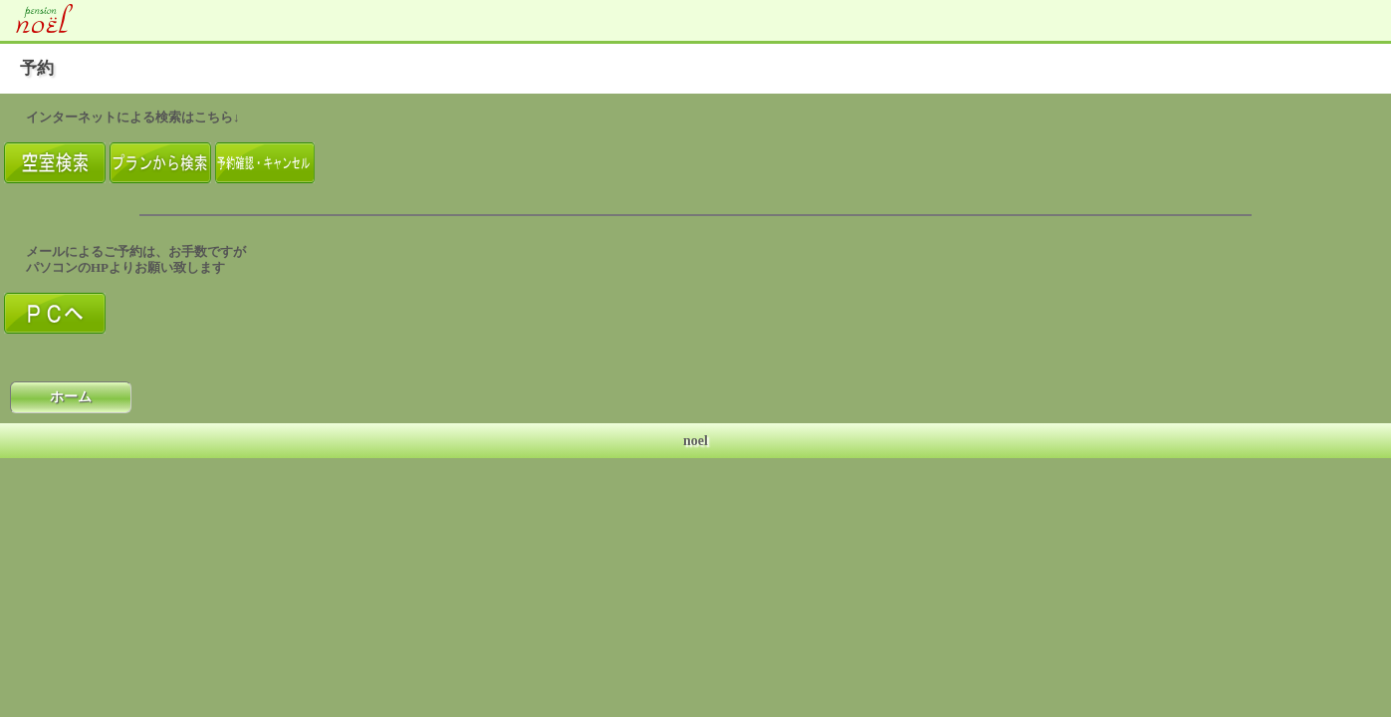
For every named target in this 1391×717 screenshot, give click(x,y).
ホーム (71, 396)
